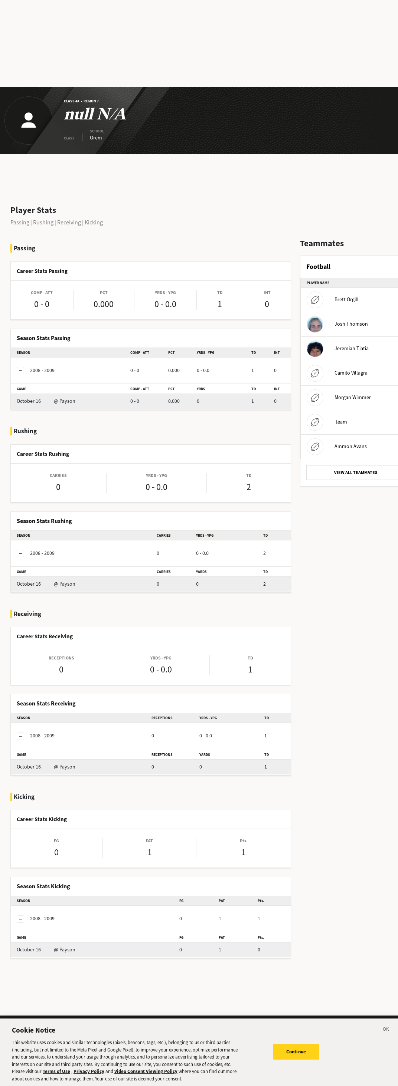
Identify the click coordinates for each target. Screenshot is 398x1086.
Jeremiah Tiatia (338, 348)
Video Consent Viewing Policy (145, 1076)
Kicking (94, 222)
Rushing (43, 222)
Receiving (69, 222)
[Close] (386, 1035)
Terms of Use (56, 1076)
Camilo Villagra (337, 372)
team (327, 421)
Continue (296, 1057)
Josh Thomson (337, 324)
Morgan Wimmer (339, 397)
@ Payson (46, 401)
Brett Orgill (333, 299)
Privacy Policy (89, 1076)
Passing (19, 222)
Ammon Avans (337, 446)
